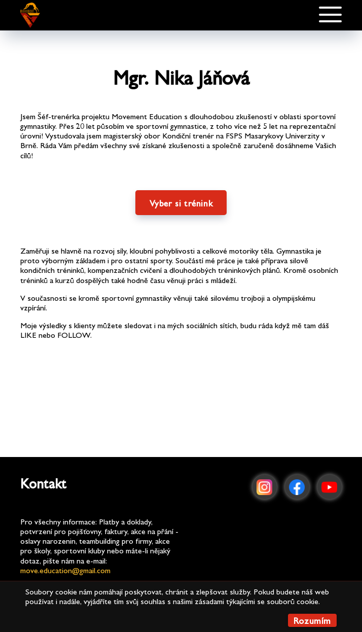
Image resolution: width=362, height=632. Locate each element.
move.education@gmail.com (65, 570)
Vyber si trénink (181, 202)
